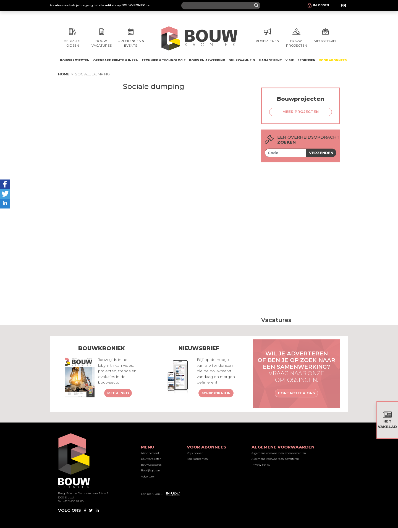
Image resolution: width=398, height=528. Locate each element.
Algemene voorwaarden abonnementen (279, 453)
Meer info (118, 393)
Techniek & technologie (163, 60)
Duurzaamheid (242, 60)
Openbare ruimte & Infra (115, 60)
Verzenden (321, 153)
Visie (290, 60)
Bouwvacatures (151, 464)
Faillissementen (197, 458)
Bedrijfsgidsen (150, 470)
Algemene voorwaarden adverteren (275, 458)
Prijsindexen (195, 453)
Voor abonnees (333, 60)
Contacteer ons (296, 393)
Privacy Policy (261, 464)
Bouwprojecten (75, 60)
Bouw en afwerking (207, 60)
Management (270, 60)
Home (63, 74)
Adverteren (148, 476)
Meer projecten (300, 111)
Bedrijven (306, 60)
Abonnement (150, 453)
